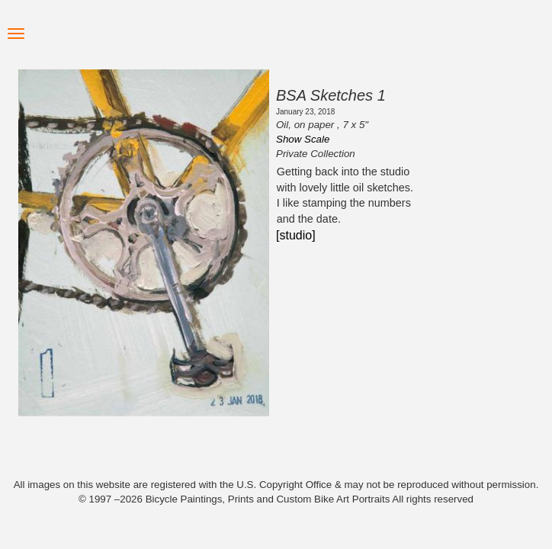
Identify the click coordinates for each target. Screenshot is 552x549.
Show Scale (302, 139)
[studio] (296, 235)
